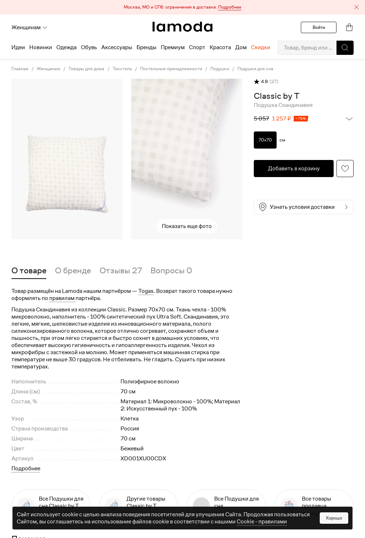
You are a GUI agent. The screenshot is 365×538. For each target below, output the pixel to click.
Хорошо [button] (334, 518)
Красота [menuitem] (220, 47)
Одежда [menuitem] (66, 47)
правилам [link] (62, 298)
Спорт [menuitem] (197, 47)
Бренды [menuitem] (146, 47)
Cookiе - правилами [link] (262, 521)
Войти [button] (319, 27)
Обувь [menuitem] (89, 47)
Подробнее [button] (25, 468)
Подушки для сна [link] (255, 69)
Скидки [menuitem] (260, 47)
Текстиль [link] (122, 69)
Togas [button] (146, 291)
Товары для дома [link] (86, 69)
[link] (182, 27)
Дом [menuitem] (241, 47)
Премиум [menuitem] (173, 47)
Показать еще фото (187, 226)
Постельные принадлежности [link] (171, 69)
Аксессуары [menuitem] (116, 47)
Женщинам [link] (48, 69)
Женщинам (29, 27)
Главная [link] (20, 69)
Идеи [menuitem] (18, 47)
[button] (182, 7)
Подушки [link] (219, 69)
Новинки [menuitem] (40, 47)
